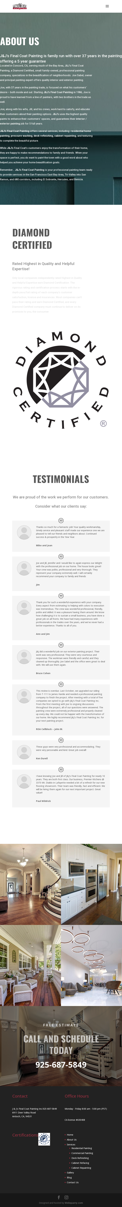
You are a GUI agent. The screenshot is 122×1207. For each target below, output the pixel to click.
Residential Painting (81, 1148)
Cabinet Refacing (80, 1162)
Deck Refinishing (80, 1157)
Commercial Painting (82, 1153)
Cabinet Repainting (81, 1167)
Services (71, 1144)
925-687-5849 (61, 1064)
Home (70, 1134)
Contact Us (73, 1182)
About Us (72, 1139)
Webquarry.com (74, 1202)
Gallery (70, 1172)
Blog (69, 1177)
